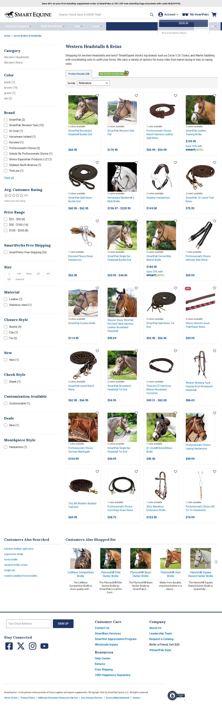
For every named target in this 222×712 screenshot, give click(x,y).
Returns (100, 671)
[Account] (167, 14)
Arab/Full (19, 278)
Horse (29, 273)
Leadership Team (160, 641)
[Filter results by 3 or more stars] (13, 194)
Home (7, 34)
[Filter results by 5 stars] (20, 194)
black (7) (9, 81)
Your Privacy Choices (91, 705)
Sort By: (71, 83)
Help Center (102, 666)
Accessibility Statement (117, 705)
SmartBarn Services (108, 641)
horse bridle (11, 568)
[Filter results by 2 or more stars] (9, 194)
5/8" (9, 278)
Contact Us (102, 635)
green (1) (9, 92)
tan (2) (8, 97)
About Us (155, 635)
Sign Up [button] (63, 631)
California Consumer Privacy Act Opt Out (58, 705)
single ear (10, 580)
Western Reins (13, 61)
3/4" (48, 273)
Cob (19, 273)
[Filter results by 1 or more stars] (6, 194)
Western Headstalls (16, 56)
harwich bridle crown (16, 574)
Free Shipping (104, 677)
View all (9, 177)
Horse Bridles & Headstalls (30, 34)
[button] (146, 14)
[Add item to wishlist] (97, 95)
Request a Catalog (161, 646)
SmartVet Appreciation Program (115, 646)
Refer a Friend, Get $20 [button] (164, 652)
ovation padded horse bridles (22, 586)
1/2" (38, 273)
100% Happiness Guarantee (112, 682)
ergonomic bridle (14, 562)
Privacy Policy (28, 705)
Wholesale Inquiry (106, 652)
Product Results (80, 73)
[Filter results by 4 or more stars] (16, 194)
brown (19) (11, 86)
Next (216, 569)
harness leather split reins (20, 556)
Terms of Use (10, 705)
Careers (136, 705)
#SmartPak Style (160, 657)
